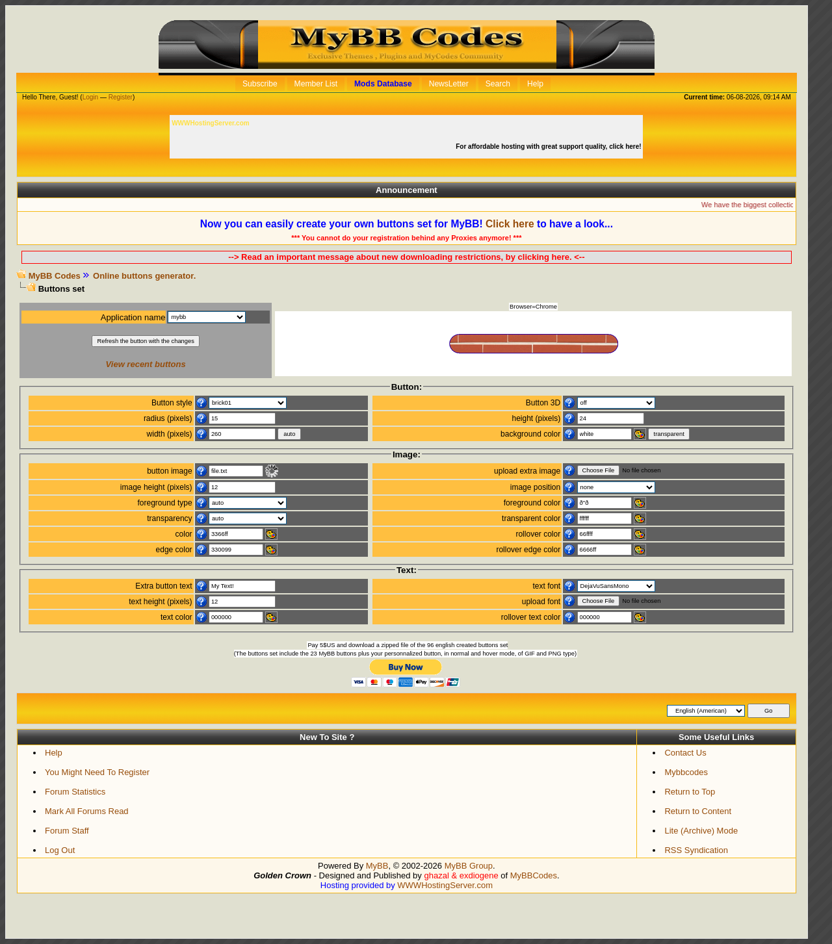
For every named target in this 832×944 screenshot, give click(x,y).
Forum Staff (67, 831)
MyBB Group (469, 866)
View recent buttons (146, 364)
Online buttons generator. (144, 276)
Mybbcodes (685, 772)
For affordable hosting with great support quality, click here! (549, 146)
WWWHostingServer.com (445, 885)
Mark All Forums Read (87, 811)
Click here (510, 223)
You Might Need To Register (97, 772)
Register (121, 97)
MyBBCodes (533, 875)
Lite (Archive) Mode (701, 831)
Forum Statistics (75, 792)
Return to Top (689, 792)
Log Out (60, 850)
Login (90, 97)
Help (53, 753)
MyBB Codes (55, 276)
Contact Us (685, 753)
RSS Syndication (696, 850)
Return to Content (697, 811)
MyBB (377, 866)
